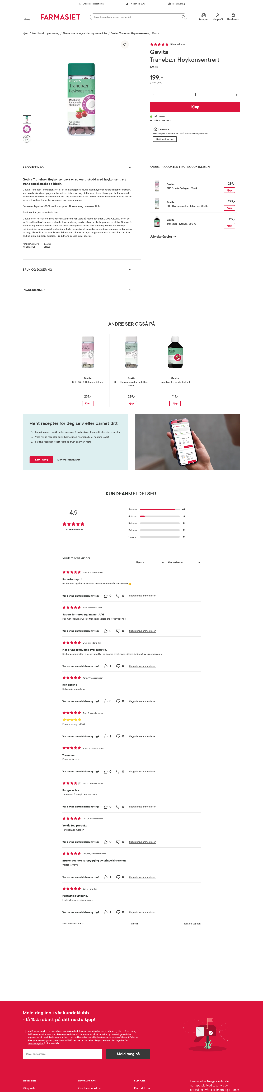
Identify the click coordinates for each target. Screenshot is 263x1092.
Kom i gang (41, 459)
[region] (81, 97)
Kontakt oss (142, 1088)
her (122, 1040)
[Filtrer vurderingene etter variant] (183, 562)
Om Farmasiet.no (89, 1088)
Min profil (29, 1088)
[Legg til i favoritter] (125, 44)
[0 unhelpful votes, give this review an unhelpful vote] (120, 595)
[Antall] (195, 94)
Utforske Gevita (161, 236)
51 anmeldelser (178, 44)
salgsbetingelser (36, 1043)
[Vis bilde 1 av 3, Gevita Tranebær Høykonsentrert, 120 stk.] (27, 119)
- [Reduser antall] (153, 94)
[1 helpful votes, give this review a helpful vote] (108, 666)
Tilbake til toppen (191, 923)
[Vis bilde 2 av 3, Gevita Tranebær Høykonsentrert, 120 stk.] (27, 129)
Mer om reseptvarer (68, 459)
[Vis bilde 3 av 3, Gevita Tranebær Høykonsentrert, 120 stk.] (27, 139)
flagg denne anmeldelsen (142, 595)
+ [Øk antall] (237, 94)
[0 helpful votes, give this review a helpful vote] (108, 595)
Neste (135, 923)
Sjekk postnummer (165, 139)
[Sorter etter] (149, 562)
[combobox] (138, 16)
